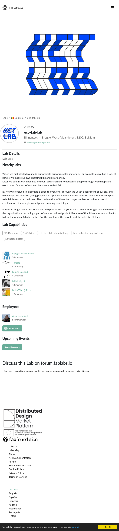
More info (75, 527)
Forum (12, 461)
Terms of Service (18, 476)
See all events (12, 347)
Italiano (13, 504)
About (12, 453)
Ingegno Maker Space (23, 253)
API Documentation (20, 457)
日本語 (12, 516)
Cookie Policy (16, 469)
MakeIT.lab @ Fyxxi (21, 290)
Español (13, 497)
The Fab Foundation (20, 465)
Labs (5, 117)
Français (13, 500)
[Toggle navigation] (112, 7)
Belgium (17, 117)
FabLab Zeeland (20, 272)
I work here (12, 328)
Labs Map (14, 450)
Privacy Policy (16, 472)
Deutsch (13, 489)
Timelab (16, 262)
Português (14, 512)
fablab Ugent (18, 281)
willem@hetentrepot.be (38, 142)
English (13, 493)
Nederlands (15, 508)
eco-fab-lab (33, 117)
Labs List (13, 446)
